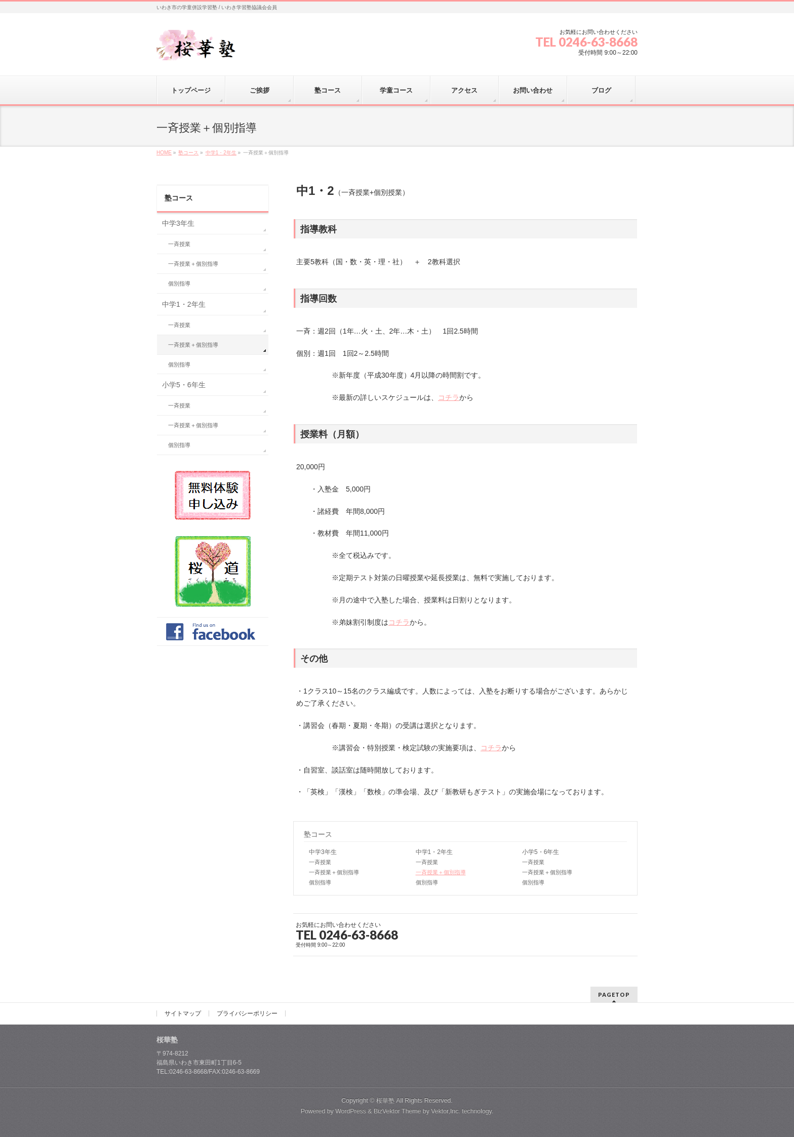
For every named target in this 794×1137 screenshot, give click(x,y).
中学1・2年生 (221, 152)
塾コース (188, 152)
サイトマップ (183, 1013)
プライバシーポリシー (247, 1013)
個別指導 (320, 882)
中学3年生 (323, 852)
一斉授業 (320, 862)
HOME (164, 152)
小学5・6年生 (540, 852)
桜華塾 (385, 1100)
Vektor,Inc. (445, 1111)
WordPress (350, 1111)
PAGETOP (614, 994)
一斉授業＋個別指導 (334, 872)
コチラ (448, 397)
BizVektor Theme (397, 1111)
